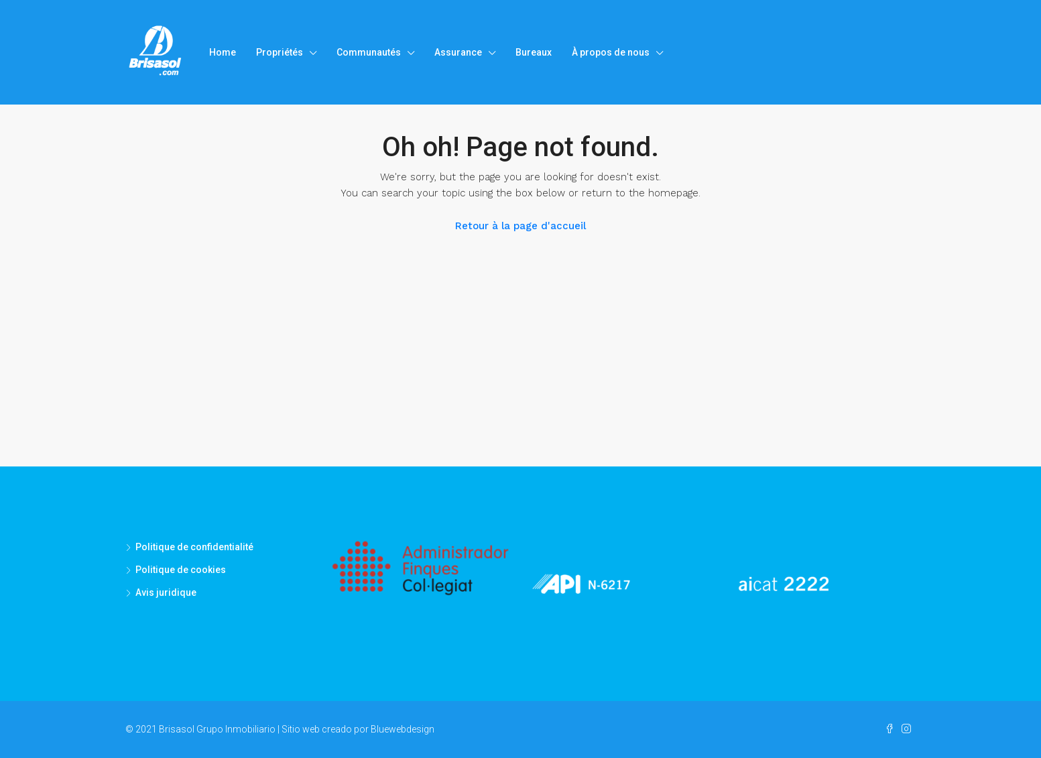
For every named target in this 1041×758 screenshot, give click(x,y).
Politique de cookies (180, 569)
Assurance (458, 52)
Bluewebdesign (402, 729)
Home (222, 52)
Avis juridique (165, 592)
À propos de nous (611, 52)
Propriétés (279, 52)
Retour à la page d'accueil (520, 226)
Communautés (368, 52)
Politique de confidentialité (194, 547)
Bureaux (533, 52)
